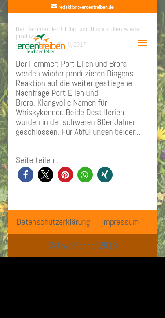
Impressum (120, 221)
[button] (25, 174)
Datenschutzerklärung (53, 221)
